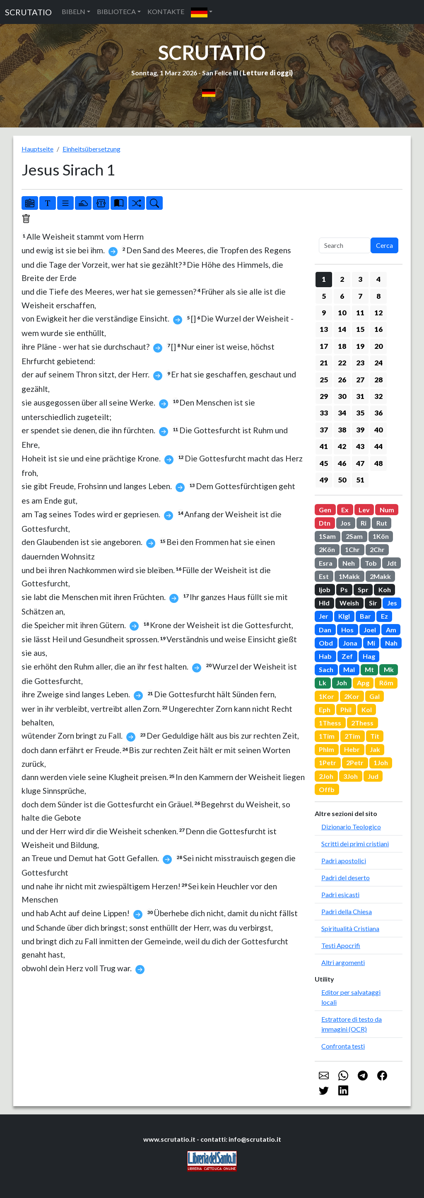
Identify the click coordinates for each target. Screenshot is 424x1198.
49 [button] (324, 479)
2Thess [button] (362, 723)
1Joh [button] (380, 762)
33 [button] (324, 412)
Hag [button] (369, 656)
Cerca (384, 245)
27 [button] (360, 379)
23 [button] (360, 362)
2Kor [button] (351, 696)
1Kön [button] (381, 536)
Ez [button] (384, 616)
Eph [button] (324, 709)
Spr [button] (363, 589)
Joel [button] (370, 630)
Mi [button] (371, 643)
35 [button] (360, 412)
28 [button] (378, 379)
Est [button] (324, 576)
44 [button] (378, 446)
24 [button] (378, 362)
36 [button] (378, 412)
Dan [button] (325, 630)
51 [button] (360, 479)
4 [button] (378, 279)
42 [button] (342, 446)
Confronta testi (343, 1046)
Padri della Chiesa (346, 911)
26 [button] (342, 379)
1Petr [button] (327, 762)
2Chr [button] (377, 549)
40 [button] (378, 429)
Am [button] (391, 630)
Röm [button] (386, 683)
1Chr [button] (352, 549)
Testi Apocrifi (340, 945)
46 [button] (342, 463)
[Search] (345, 245)
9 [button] (324, 312)
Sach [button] (326, 669)
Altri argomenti (343, 962)
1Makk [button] (349, 576)
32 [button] (378, 396)
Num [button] (387, 510)
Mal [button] (349, 669)
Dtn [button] (324, 523)
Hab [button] (325, 656)
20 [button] (378, 346)
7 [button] (360, 296)
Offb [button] (327, 789)
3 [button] (360, 279)
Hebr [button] (352, 749)
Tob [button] (371, 563)
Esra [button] (325, 563)
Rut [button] (381, 523)
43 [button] (360, 446)
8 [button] (378, 296)
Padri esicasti (340, 894)
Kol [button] (366, 709)
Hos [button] (347, 630)
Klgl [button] (344, 616)
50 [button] (342, 479)
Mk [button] (389, 669)
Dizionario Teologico (351, 827)
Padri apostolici (343, 860)
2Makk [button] (380, 576)
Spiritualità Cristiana (350, 928)
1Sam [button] (327, 536)
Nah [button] (391, 643)
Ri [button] (363, 523)
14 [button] (342, 329)
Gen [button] (325, 510)
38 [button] (342, 429)
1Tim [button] (327, 736)
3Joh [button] (350, 776)
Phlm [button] (326, 749)
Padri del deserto (345, 877)
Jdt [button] (392, 563)
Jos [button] (345, 523)
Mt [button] (369, 669)
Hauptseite (37, 149)
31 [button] (360, 396)
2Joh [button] (326, 776)
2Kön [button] (327, 549)
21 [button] (324, 362)
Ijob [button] (324, 589)
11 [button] (360, 312)
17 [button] (324, 346)
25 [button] (324, 379)
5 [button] (324, 296)
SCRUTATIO (28, 12)
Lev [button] (364, 510)
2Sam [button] (354, 536)
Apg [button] (363, 683)
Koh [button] (384, 589)
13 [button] (324, 329)
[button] (202, 12)
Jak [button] (375, 749)
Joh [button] (341, 683)
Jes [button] (392, 603)
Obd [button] (326, 643)
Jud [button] (373, 776)
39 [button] (360, 429)
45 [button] (324, 463)
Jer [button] (323, 616)
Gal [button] (374, 696)
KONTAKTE (165, 11)
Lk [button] (322, 683)
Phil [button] (346, 709)
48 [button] (378, 463)
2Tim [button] (352, 736)
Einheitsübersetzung (91, 149)
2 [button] (342, 279)
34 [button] (342, 412)
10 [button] (342, 312)
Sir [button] (373, 603)
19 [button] (360, 346)
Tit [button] (374, 736)
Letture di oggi (267, 73)
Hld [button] (324, 603)
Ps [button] (344, 589)
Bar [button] (365, 616)
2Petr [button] (355, 762)
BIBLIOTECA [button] (116, 11)
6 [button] (342, 296)
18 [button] (342, 346)
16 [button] (378, 329)
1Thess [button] (330, 723)
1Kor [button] (326, 696)
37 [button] (324, 429)
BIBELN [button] (73, 11)
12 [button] (378, 312)
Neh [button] (348, 563)
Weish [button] (349, 603)
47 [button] (360, 463)
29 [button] (324, 396)
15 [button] (360, 329)
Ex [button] (345, 510)
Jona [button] (350, 643)
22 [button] (342, 362)
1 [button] (324, 279)
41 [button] (324, 446)
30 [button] (342, 396)
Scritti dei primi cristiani (355, 843)
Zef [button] (347, 656)
